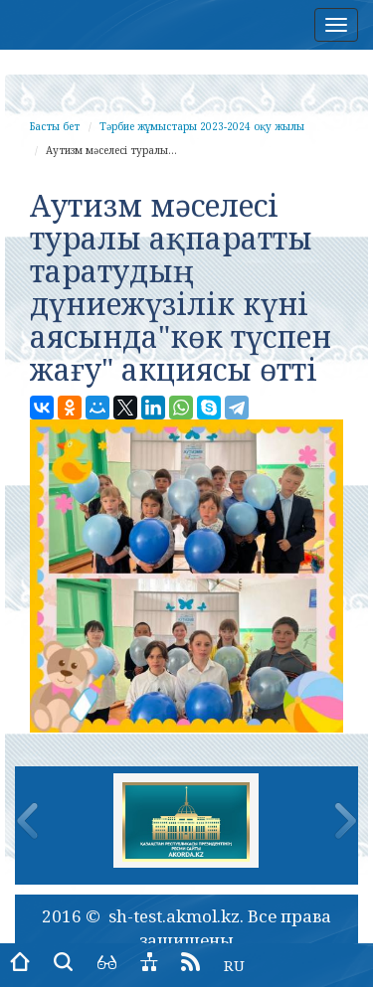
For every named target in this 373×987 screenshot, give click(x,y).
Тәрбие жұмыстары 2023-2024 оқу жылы (201, 126)
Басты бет (55, 126)
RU (234, 965)
